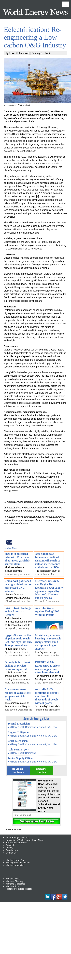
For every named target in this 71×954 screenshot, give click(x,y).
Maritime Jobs (12, 886)
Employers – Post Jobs (41, 770)
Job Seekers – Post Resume (18, 770)
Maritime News (13, 878)
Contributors (12, 850)
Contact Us (11, 852)
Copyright (10, 845)
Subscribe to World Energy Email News (25, 840)
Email (9, 542)
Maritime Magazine (15, 865)
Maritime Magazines (15, 883)
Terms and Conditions (16, 842)
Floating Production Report (19, 889)
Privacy (9, 847)
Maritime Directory (14, 881)
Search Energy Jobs (36, 718)
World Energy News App (17, 837)
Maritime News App (15, 860)
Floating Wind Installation (18, 862)
